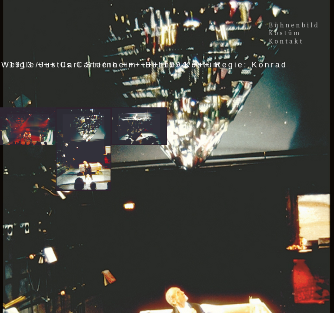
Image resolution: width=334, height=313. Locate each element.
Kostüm (286, 33)
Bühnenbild (294, 25)
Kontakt (286, 41)
